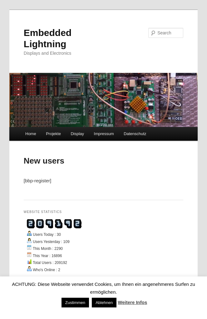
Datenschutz (135, 133)
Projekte (53, 133)
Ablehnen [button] (104, 302)
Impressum (104, 133)
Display (77, 133)
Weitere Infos (132, 302)
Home (30, 133)
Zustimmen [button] (75, 302)
